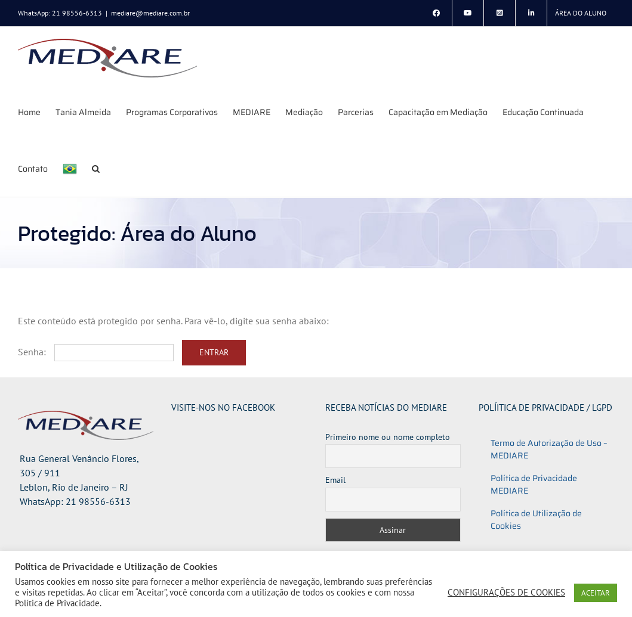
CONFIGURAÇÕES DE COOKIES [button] (506, 592)
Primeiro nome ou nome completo (387, 437)
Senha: (96, 352)
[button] (96, 168)
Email (335, 480)
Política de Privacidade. (58, 603)
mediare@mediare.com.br (150, 12)
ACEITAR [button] (595, 593)
